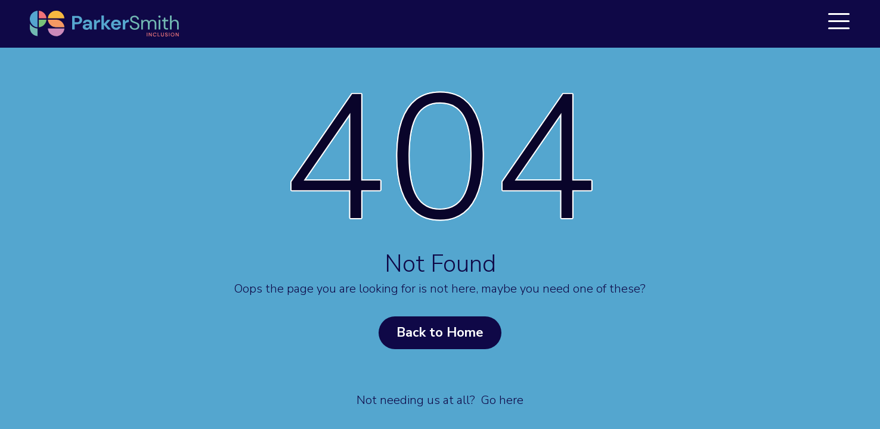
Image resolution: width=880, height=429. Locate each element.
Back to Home (440, 332)
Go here (502, 400)
